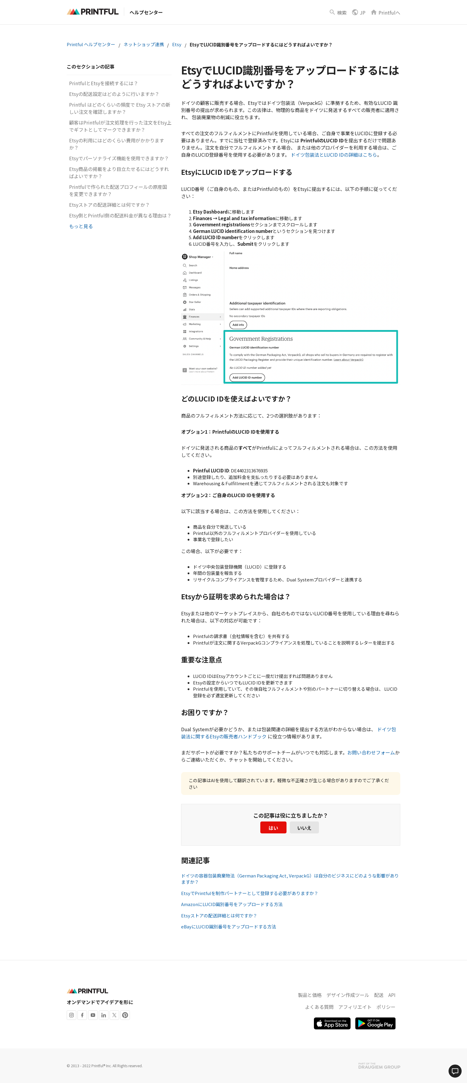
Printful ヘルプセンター (91, 44)
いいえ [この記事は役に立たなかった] (304, 827)
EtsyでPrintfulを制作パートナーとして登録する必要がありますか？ (249, 893)
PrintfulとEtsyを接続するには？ (103, 83)
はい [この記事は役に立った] (273, 827)
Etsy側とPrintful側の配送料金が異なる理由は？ (120, 215)
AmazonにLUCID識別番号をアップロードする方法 (232, 904)
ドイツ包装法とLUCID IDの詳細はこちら (334, 154)
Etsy (176, 44)
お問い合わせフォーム (371, 752)
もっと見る (81, 226)
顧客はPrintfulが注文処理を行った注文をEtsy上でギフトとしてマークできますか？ (120, 126)
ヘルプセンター (146, 12)
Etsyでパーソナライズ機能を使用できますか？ (119, 158)
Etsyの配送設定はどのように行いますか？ (114, 93)
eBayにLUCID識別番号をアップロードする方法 (228, 926)
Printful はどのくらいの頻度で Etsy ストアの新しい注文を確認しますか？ (119, 108)
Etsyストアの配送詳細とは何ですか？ (109, 204)
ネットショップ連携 (144, 44)
